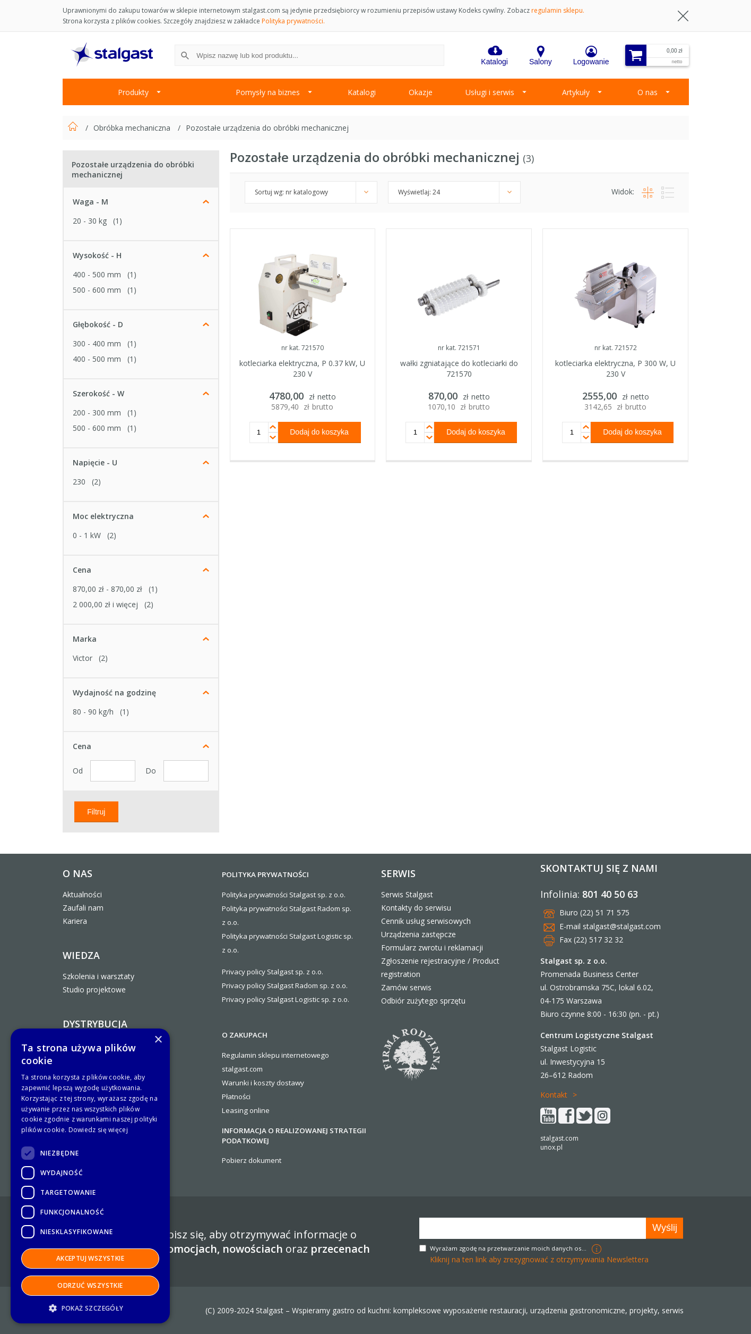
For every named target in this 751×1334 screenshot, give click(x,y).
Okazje (421, 92)
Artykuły (576, 92)
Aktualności (82, 894)
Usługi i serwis (489, 92)
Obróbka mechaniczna (132, 128)
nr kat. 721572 (615, 347)
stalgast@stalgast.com (622, 926)
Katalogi (362, 92)
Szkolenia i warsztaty (98, 976)
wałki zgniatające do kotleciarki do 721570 (459, 368)
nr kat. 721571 (459, 347)
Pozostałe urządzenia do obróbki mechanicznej (267, 128)
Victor (82, 658)
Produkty (133, 92)
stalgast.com (559, 1138)
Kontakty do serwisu (416, 908)
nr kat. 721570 (302, 347)
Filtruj (96, 811)
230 (79, 482)
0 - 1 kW (87, 535)
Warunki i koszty (248, 1082)
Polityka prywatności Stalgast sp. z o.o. (284, 894)
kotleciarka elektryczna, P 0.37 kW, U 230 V (302, 368)
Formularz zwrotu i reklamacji (432, 947)
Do (151, 771)
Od (79, 771)
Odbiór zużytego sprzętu (423, 1001)
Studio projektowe (94, 989)
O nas (647, 92)
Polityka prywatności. (293, 21)
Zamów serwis (406, 987)
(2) (96, 482)
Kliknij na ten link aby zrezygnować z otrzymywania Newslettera (539, 1259)
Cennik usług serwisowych (426, 921)
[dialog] (90, 1176)
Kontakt (553, 1095)
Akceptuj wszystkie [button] (90, 1258)
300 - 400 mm (97, 343)
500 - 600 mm (97, 290)
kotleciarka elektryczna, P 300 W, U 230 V (615, 368)
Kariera (75, 921)
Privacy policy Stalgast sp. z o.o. (272, 971)
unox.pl (551, 1147)
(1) (117, 221)
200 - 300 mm (97, 412)
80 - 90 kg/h (93, 712)
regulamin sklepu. (557, 10)
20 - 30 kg (90, 221)
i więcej (105, 604)
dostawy (290, 1082)
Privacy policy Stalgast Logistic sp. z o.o (285, 999)
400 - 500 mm (97, 274)
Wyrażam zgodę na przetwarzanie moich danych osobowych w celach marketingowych (509, 1248)
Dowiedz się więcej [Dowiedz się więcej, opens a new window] (98, 1129)
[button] (90, 1308)
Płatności (236, 1096)
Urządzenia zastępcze (418, 934)
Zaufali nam (83, 908)
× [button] (158, 1040)
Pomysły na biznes (268, 92)
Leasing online (246, 1110)
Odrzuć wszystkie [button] (90, 1285)
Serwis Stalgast (407, 894)
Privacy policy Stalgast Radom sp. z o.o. (285, 985)
